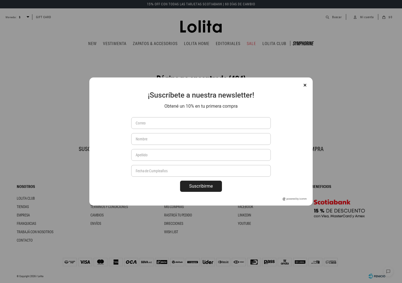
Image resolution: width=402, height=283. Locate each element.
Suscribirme (201, 186)
